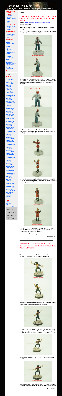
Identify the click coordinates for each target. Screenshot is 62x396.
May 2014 (8, 135)
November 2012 (10, 154)
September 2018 (10, 102)
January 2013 (9, 153)
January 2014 (9, 140)
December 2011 (10, 169)
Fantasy (8, 42)
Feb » (13, 218)
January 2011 (9, 185)
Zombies (8, 56)
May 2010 (8, 196)
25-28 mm (8, 49)
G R (25, 24)
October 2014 (9, 130)
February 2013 (10, 151)
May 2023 (8, 86)
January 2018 (9, 109)
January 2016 (9, 120)
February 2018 (10, 108)
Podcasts (8, 203)
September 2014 (10, 131)
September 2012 (10, 157)
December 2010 (10, 186)
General (8, 40)
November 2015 (10, 121)
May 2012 (8, 161)
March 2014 (9, 137)
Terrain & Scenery (11, 18)
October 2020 (9, 94)
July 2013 (8, 147)
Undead (8, 67)
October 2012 (9, 156)
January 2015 (9, 128)
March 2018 (9, 107)
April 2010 (9, 198)
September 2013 (10, 144)
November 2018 (10, 101)
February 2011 (10, 183)
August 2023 (9, 83)
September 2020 (10, 95)
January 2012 (9, 167)
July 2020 (8, 96)
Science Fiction (10, 43)
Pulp (7, 45)
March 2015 (9, 125)
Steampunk (9, 55)
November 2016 (10, 114)
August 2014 (9, 133)
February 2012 (10, 166)
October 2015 (9, 122)
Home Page (10, 15)
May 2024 (8, 81)
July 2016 (8, 117)
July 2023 (8, 85)
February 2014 (10, 138)
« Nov (8, 218)
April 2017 (9, 111)
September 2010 (10, 190)
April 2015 (9, 124)
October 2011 (9, 172)
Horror (8, 46)
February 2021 (10, 91)
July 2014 (8, 134)
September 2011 (10, 173)
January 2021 (9, 92)
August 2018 (9, 104)
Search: (8, 71)
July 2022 (8, 88)
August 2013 (9, 146)
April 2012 (9, 163)
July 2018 (8, 105)
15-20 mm (8, 50)
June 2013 (9, 148)
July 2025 (8, 78)
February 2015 (10, 127)
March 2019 (9, 99)
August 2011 (9, 174)
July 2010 (8, 193)
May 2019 (8, 98)
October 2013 (9, 143)
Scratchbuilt (9, 68)
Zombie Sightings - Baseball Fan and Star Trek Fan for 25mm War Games (38, 18)
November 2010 (10, 187)
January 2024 (9, 82)
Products (9, 17)
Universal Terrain (11, 34)
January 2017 (9, 112)
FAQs (8, 22)
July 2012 (8, 160)
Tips (7, 48)
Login (7, 201)
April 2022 (9, 89)
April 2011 (9, 180)
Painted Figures (11, 26)
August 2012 (9, 159)
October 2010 (9, 189)
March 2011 (9, 182)
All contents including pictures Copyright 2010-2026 (11, 64)
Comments (10, 206)
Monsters (8, 59)
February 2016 (10, 118)
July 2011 (8, 176)
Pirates (8, 60)
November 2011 (10, 170)
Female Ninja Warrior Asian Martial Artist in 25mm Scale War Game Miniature (38, 246)
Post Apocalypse (10, 57)
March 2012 (9, 164)
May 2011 (8, 179)
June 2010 (9, 195)
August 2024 (9, 79)
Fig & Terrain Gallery (10, 20)
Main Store (9, 29)
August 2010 (9, 192)
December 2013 (10, 141)
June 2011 (9, 177)
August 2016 (9, 115)
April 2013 (9, 150)
